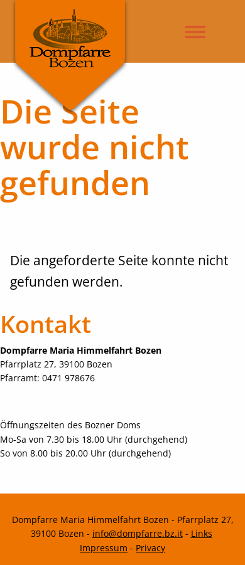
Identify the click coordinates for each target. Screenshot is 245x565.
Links (201, 533)
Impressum (104, 548)
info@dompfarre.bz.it (137, 533)
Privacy (150, 548)
